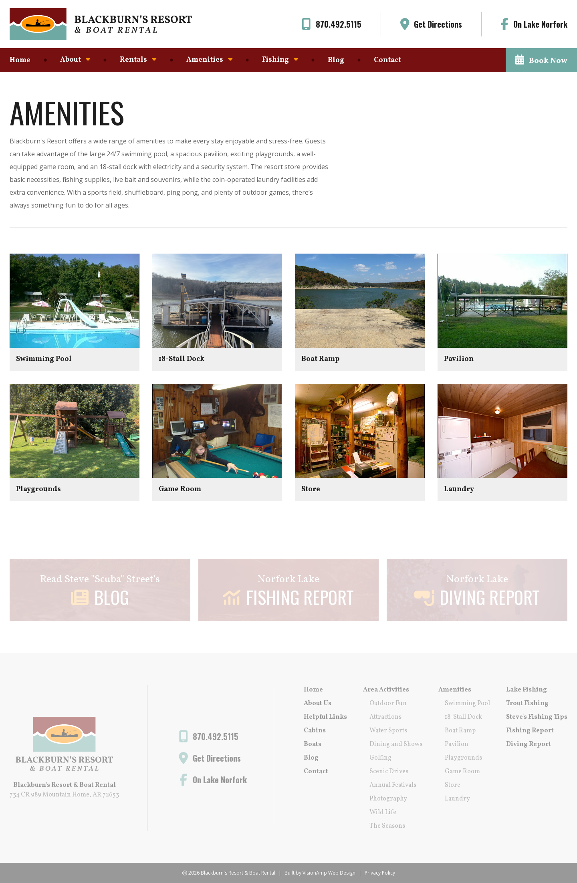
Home (20, 60)
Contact (387, 60)
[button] (541, 60)
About (75, 60)
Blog (336, 60)
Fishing (280, 60)
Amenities (209, 60)
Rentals (138, 60)
